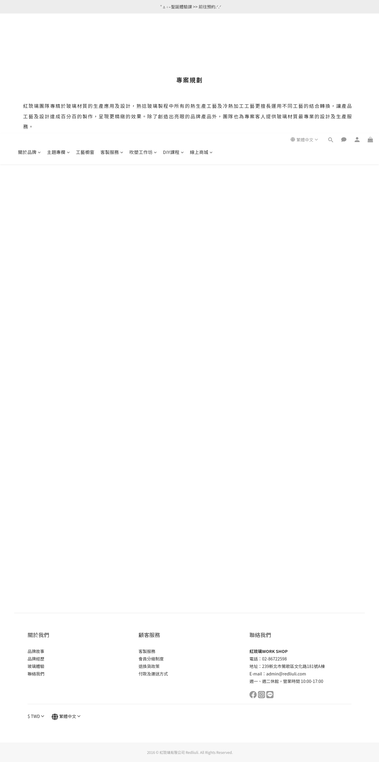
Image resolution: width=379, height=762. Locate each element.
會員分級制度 (151, 659)
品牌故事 (36, 651)
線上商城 (201, 32)
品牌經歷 (36, 659)
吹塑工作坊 (143, 32)
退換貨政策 (149, 666)
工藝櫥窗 (85, 32)
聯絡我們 (36, 674)
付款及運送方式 (153, 674)
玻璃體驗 (36, 666)
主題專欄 (58, 32)
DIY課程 (173, 32)
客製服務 (112, 32)
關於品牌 (29, 32)
